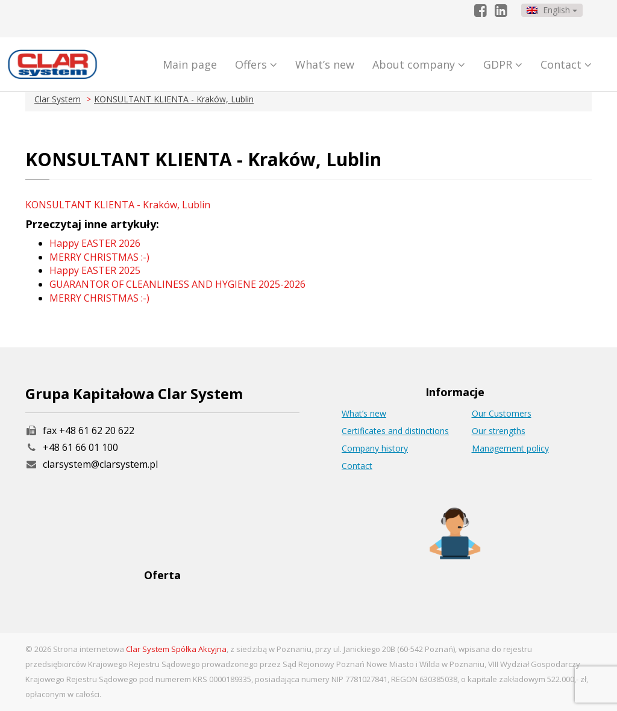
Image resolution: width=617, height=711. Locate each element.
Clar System (57, 99)
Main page (190, 64)
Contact (566, 64)
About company (418, 64)
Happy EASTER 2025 (94, 270)
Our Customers (501, 413)
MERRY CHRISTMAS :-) (99, 257)
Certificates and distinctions (395, 430)
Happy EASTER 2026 (94, 243)
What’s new (324, 64)
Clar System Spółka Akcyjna (176, 649)
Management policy (510, 448)
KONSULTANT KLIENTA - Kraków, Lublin (174, 99)
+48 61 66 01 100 (80, 447)
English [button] (552, 10)
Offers (256, 64)
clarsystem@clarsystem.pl (91, 464)
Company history (375, 448)
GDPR (502, 64)
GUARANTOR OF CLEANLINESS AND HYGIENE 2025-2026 (177, 284)
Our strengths (498, 430)
